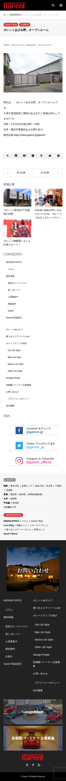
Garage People (13, 378)
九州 (6, 498)
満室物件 (12, 304)
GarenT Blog (11, 24)
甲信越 (7, 503)
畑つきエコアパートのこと (19, 529)
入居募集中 (13, 297)
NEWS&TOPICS (13, 262)
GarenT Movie (10, 534)
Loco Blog (9, 525)
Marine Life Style (15, 364)
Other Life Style (15, 371)
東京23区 (14, 486)
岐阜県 (22, 494)
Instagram (39, 765)
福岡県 (13, 498)
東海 (6, 494)
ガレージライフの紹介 (16, 343)
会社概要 (10, 405)
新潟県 (15, 503)
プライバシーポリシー (18, 399)
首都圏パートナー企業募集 (18, 385)
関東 (6, 486)
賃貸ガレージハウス (17, 283)
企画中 (11, 311)
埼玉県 (49, 486)
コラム (11, 269)
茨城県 (9, 490)
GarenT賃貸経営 (14, 317)
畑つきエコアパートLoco (18, 336)
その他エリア (10, 507)
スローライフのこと (39, 525)
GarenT (25, 776)
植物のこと (22, 525)
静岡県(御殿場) (35, 494)
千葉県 (58, 486)
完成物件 (24, 24)
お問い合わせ (12, 392)
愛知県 (13, 494)
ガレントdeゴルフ (14, 329)
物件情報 (10, 276)
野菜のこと (39, 529)
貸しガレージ (14, 290)
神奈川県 (39, 486)
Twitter (27, 765)
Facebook (33, 765)
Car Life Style (14, 350)
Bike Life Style (14, 357)
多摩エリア (27, 486)
